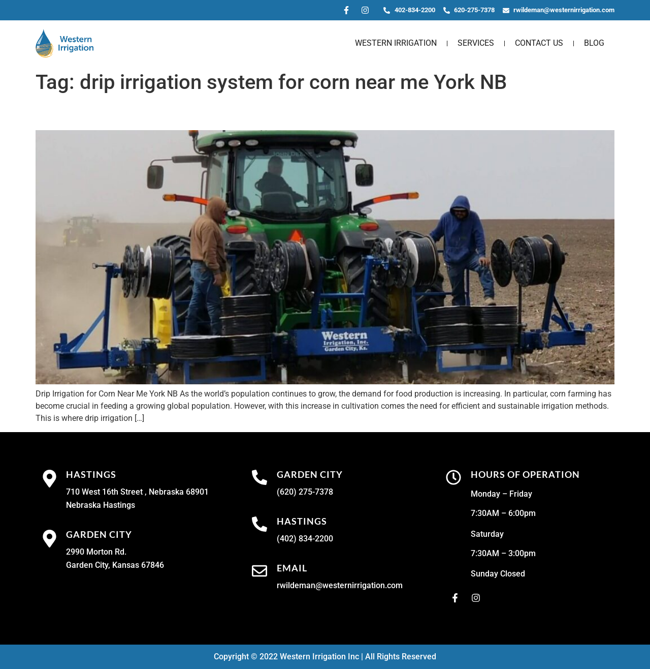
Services (476, 43)
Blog (594, 43)
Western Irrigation (396, 43)
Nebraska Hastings (100, 505)
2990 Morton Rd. (96, 552)
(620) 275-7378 (305, 492)
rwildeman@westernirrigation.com (340, 585)
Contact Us (539, 43)
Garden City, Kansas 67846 (115, 565)
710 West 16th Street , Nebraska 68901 (137, 492)
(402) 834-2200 (305, 538)
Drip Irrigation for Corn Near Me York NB (181, 112)
